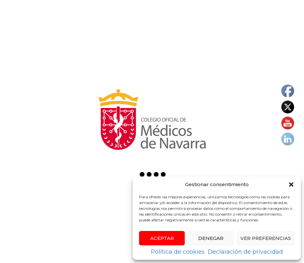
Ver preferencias (265, 238)
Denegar (210, 238)
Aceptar (162, 238)
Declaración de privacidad (245, 252)
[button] (291, 184)
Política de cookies (178, 252)
